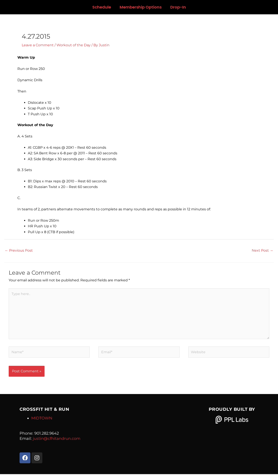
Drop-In (178, 7)
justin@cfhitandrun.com (56, 439)
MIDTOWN (41, 419)
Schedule (101, 7)
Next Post (262, 250)
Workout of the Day (73, 45)
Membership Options (141, 7)
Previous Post (19, 250)
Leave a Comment (38, 45)
